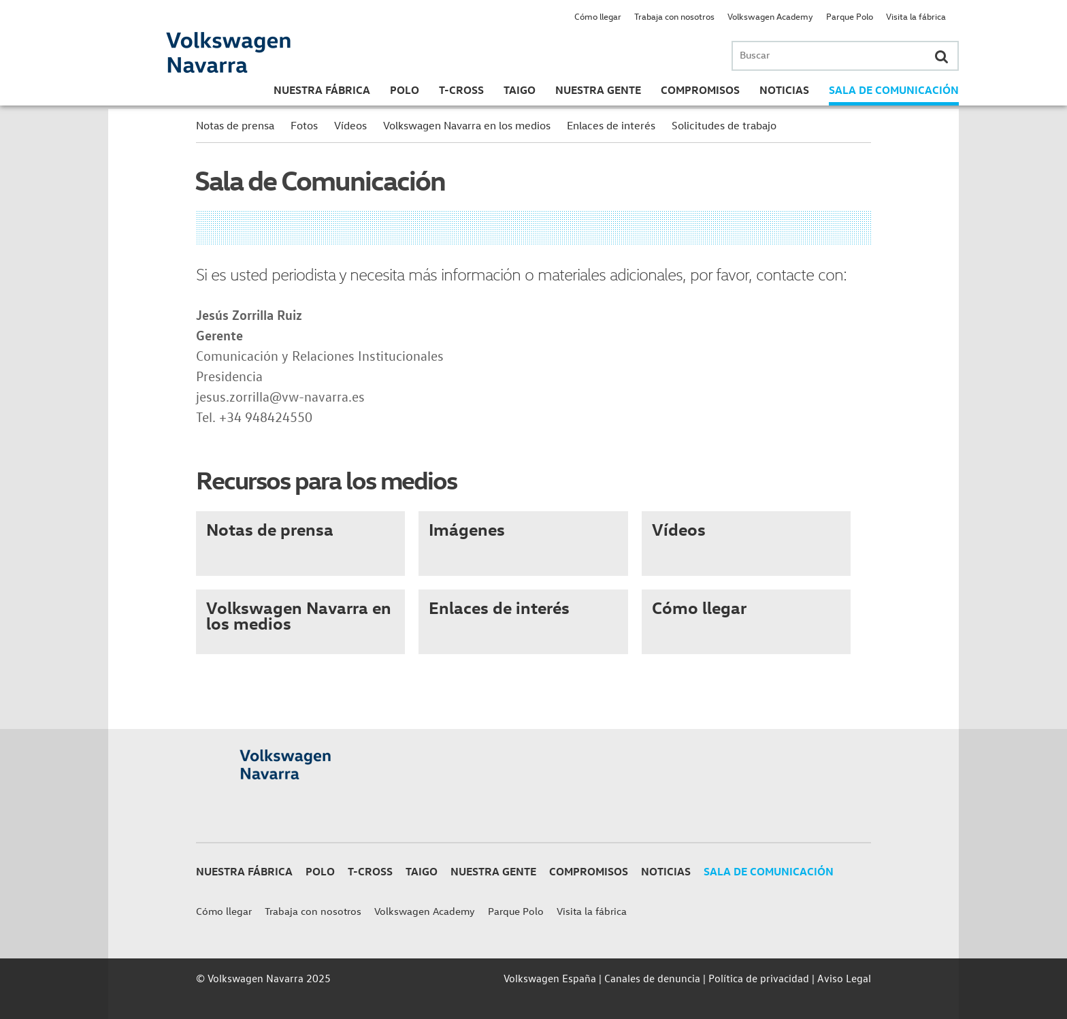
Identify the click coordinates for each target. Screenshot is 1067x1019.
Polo (404, 90)
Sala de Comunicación (894, 90)
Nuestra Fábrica (322, 90)
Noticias (784, 90)
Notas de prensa (235, 125)
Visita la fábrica (916, 16)
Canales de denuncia (652, 978)
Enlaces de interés (611, 125)
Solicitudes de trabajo (724, 125)
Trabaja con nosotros (674, 16)
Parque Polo (849, 16)
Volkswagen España (550, 978)
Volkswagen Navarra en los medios (467, 125)
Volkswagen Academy (770, 16)
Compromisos (700, 90)
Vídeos (350, 125)
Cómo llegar (597, 16)
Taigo (520, 90)
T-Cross (461, 90)
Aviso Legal (844, 978)
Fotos (304, 125)
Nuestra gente (598, 90)
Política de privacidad (758, 978)
